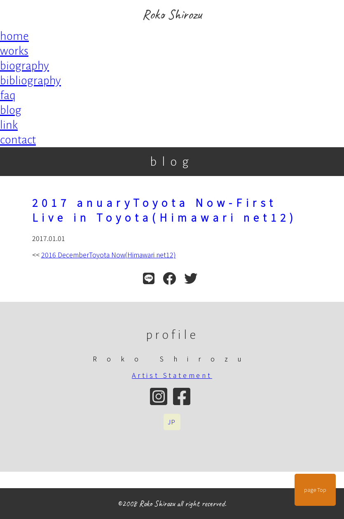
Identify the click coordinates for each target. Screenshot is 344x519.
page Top (315, 490)
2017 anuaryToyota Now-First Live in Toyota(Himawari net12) (164, 210)
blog (10, 110)
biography (24, 66)
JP (172, 422)
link (9, 125)
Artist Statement (172, 375)
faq (8, 95)
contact (18, 140)
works (14, 51)
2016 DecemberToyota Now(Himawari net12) (108, 255)
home (14, 36)
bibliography (30, 80)
